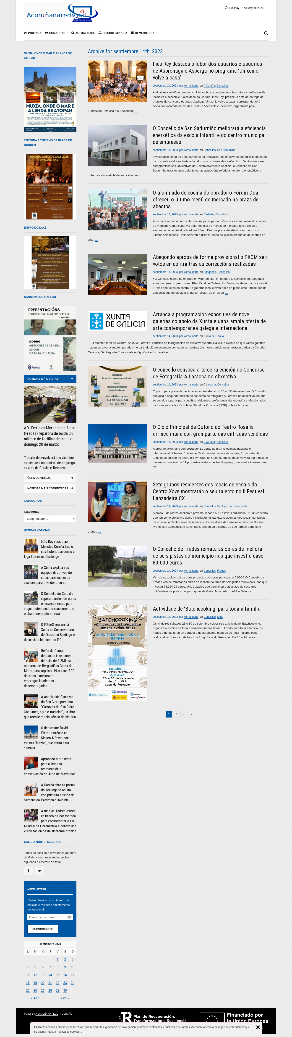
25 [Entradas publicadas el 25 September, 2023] (27, 989)
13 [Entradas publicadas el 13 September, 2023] (42, 974)
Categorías (31, 511)
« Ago (35, 996)
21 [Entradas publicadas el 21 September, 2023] (50, 981)
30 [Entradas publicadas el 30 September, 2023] (65, 989)
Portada (32, 33)
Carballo (209, 214)
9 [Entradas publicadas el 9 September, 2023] (65, 966)
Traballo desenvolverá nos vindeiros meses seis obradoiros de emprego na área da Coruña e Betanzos (49, 463)
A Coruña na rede (47, 1012)
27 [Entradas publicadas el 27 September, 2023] (42, 989)
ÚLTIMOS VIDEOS (39, 478)
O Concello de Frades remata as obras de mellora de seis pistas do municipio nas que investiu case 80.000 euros (208, 554)
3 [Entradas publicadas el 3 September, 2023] (72, 959)
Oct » (65, 996)
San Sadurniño (226, 149)
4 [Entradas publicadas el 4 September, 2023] (28, 966)
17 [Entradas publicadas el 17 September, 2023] (72, 974)
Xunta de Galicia (214, 335)
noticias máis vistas (42, 378)
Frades (221, 569)
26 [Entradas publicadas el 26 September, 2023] (35, 989)
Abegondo (209, 271)
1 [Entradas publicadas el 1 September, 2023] (57, 959)
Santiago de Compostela (232, 505)
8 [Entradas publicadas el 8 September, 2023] (57, 966)
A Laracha (209, 383)
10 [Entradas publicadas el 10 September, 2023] (72, 966)
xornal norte (191, 85)
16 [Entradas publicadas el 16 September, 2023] (65, 974)
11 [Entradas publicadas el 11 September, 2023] (27, 974)
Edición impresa (113, 33)
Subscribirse (42, 929)
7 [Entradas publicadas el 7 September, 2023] (50, 966)
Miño (220, 615)
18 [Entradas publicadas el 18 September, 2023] (27, 981)
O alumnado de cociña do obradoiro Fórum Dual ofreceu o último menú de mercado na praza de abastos (206, 199)
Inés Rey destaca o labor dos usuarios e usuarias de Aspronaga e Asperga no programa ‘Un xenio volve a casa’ (207, 71)
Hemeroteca (142, 33)
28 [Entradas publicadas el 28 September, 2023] (50, 989)
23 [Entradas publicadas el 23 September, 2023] (65, 981)
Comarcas (55, 33)
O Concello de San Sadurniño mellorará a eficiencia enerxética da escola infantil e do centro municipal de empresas (209, 135)
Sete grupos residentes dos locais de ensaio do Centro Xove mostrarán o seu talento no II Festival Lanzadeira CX (208, 490)
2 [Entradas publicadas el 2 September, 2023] (65, 959)
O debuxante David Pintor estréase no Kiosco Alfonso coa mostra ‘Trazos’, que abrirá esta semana (46, 738)
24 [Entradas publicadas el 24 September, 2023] (72, 981)
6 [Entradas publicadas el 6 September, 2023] (43, 966)
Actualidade (83, 33)
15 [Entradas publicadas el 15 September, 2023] (57, 974)
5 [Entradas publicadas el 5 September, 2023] (35, 966)
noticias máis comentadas (47, 488)
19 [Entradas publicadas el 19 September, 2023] (35, 981)
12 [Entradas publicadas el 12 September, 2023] (35, 974)
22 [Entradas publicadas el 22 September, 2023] (57, 981)
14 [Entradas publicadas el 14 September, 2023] (50, 974)
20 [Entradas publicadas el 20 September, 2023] (42, 981)
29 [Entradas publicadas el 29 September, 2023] (57, 989)
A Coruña (209, 85)
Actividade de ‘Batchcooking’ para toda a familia (207, 607)
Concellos (222, 85)
